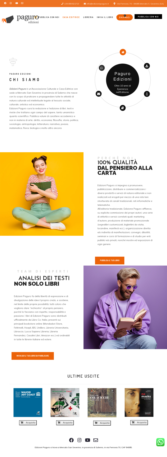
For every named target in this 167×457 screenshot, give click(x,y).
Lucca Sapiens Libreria (37, 331)
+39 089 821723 (71, 3)
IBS (34, 327)
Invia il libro (105, 17)
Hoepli (27, 327)
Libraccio (19, 331)
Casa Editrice (71, 17)
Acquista (28, 422)
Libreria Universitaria (57, 327)
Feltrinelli (18, 327)
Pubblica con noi (148, 16)
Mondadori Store (53, 323)
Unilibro (41, 327)
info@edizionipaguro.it (98, 3)
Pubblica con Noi (46, 17)
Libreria (88, 17)
